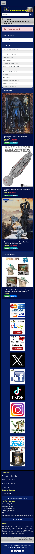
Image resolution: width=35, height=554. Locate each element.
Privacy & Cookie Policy (10, 476)
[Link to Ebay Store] (17, 327)
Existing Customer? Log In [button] (17, 498)
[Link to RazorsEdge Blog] (17, 392)
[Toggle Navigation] (3, 3)
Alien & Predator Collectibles (10, 49)
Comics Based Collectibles (10, 54)
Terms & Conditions (8, 480)
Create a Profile (7, 493)
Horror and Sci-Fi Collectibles (10, 63)
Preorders (5, 74)
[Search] (15, 14)
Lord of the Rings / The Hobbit (11, 66)
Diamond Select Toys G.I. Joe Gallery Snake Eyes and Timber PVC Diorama (16, 242)
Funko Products (7, 60)
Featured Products (10, 254)
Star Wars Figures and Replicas (11, 80)
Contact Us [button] (17, 519)
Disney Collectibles (8, 57)
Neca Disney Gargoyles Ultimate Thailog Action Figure (15, 137)
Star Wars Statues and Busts (10, 83)
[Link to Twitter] (17, 359)
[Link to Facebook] (17, 376)
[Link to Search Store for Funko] (17, 451)
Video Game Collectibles (9, 86)
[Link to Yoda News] (17, 425)
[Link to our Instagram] (17, 409)
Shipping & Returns (8, 483)
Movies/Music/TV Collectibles (11, 72)
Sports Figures (6, 77)
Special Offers (8, 90)
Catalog (8, 19)
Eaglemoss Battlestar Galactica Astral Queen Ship (17, 190)
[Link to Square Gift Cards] (17, 343)
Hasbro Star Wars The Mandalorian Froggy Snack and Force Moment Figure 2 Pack (16, 290)
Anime (4, 52)
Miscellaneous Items (8, 69)
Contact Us (6, 487)
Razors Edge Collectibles (23, 545)
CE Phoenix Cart (21, 547)
